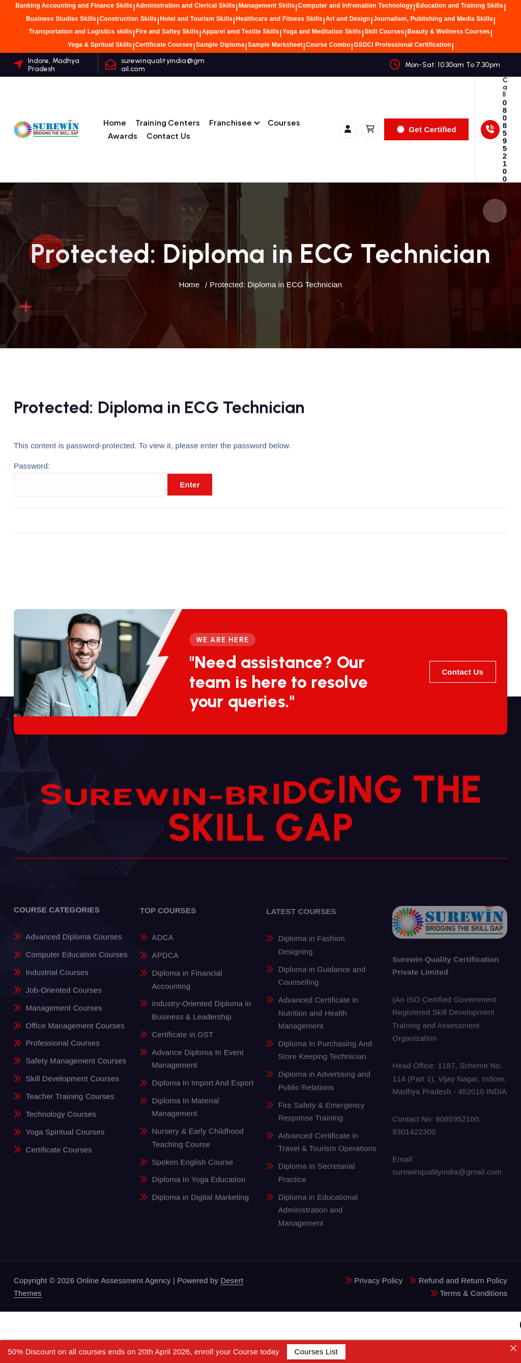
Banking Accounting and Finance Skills (73, 5)
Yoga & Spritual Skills (100, 44)
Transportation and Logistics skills (80, 31)
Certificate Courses (164, 44)
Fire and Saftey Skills (166, 31)
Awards (122, 135)
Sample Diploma (220, 44)
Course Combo (328, 44)
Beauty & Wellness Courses (449, 31)
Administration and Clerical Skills (185, 5)
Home (115, 122)
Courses (284, 122)
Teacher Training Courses (69, 1104)
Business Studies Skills (61, 18)
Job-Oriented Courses (63, 997)
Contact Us (169, 135)
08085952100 (505, 140)
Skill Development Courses (72, 1086)
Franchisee (230, 122)
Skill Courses (384, 31)
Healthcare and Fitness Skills (279, 18)
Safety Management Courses (75, 1069)
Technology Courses (60, 1121)
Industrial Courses (56, 980)
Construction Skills (128, 18)
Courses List (316, 1351)
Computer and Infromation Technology (355, 5)
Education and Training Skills (460, 5)
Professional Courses (62, 1051)
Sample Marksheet (275, 44)
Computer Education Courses (76, 962)
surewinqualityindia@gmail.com (163, 64)
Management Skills (267, 5)
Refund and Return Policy (463, 1280)
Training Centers (167, 122)
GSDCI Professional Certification (402, 44)
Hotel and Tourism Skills (196, 18)
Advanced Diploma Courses (73, 945)
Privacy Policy (378, 1280)
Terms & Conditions (473, 1293)
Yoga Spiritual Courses (64, 1139)
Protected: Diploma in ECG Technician (276, 284)
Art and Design (348, 18)
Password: (89, 488)
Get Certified (426, 129)
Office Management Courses (74, 1033)
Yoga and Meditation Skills (321, 31)
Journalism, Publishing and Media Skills (433, 18)
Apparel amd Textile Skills (240, 31)
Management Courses (63, 1015)
